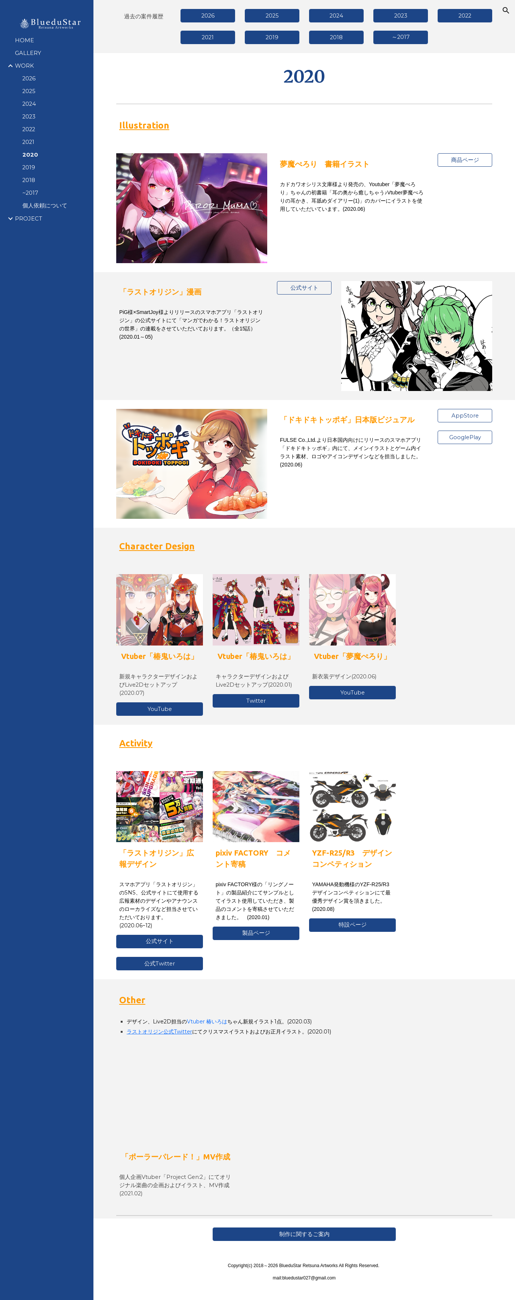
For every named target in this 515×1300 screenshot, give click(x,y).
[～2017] (401, 37)
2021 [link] (28, 142)
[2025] (272, 15)
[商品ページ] (465, 160)
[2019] (272, 37)
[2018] (336, 37)
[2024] (336, 15)
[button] (506, 10)
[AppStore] (465, 416)
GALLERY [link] (28, 53)
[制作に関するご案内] (304, 1234)
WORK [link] (24, 65)
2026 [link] (29, 78)
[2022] (465, 15)
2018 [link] (28, 180)
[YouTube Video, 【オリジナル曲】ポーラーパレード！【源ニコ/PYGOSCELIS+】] (175, 1106)
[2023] (401, 15)
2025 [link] (29, 91)
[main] (143, 16)
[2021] (208, 37)
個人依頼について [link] (44, 205)
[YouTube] (160, 709)
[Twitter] (256, 700)
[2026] (208, 15)
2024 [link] (29, 104)
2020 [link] (30, 154)
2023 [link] (29, 116)
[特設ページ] (352, 925)
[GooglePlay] (465, 437)
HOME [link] (24, 40)
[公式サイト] (304, 288)
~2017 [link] (30, 193)
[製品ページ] (256, 933)
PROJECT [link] (28, 218)
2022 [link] (28, 129)
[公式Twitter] (160, 964)
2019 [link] (28, 167)
